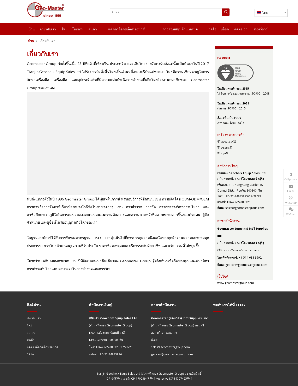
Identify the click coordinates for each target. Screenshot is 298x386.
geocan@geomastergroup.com (246, 265)
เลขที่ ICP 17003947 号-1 (139, 378)
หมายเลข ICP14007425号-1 (174, 378)
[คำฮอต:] (226, 12)
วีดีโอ (30, 354)
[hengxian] (32, 311)
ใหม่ (29, 325)
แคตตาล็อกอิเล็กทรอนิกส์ (42, 347)
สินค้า (30, 340)
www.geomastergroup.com (235, 283)
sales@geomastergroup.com (244, 208)
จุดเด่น (31, 332)
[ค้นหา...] (166, 12)
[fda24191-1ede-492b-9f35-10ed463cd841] (235, 72)
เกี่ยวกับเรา (34, 318)
